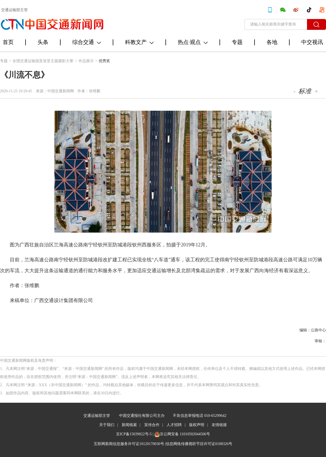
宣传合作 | (153, 425)
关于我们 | (108, 425)
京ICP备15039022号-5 (134, 434)
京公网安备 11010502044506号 (185, 434)
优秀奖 (104, 61)
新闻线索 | (131, 425)
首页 (8, 42)
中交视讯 (312, 42)
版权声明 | (198, 425)
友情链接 (219, 425)
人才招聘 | (176, 425)
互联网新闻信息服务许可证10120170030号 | (130, 444)
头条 (42, 42)
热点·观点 (193, 42)
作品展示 (88, 61)
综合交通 (86, 42)
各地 (272, 42)
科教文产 (139, 42)
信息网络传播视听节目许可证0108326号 (199, 444)
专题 (237, 42)
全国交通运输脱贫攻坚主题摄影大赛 (44, 61)
